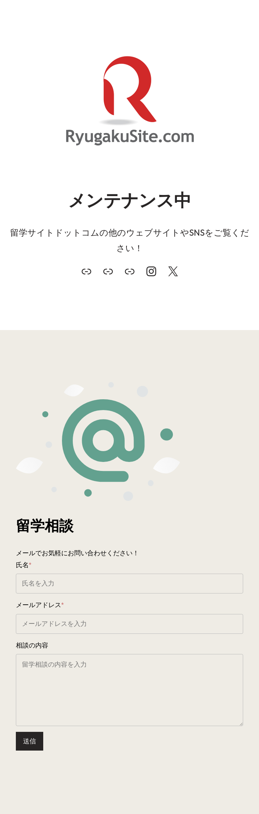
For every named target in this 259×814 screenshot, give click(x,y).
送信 (29, 741)
